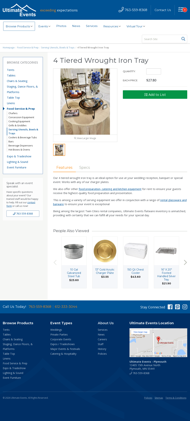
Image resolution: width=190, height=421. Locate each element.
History (102, 349)
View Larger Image (85, 138)
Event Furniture (16, 167)
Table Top (13, 97)
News (76, 26)
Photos (61, 26)
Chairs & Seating (17, 81)
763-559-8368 (23, 213)
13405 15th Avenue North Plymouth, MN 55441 (147, 365)
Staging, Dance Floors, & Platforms (22, 89)
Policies (102, 354)
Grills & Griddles (17, 125)
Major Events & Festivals (65, 349)
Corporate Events (60, 339)
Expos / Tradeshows (62, 344)
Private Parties (59, 335)
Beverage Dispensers (20, 145)
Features (64, 168)
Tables (11, 75)
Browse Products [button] (19, 26)
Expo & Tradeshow (19, 156)
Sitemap (159, 398)
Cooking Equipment (19, 121)
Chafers (13, 113)
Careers (102, 339)
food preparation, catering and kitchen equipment (110, 189)
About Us (106, 323)
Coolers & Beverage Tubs (22, 137)
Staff (100, 344)
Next (185, 263)
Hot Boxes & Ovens (19, 149)
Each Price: (130, 80)
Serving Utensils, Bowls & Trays (57, 47)
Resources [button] (112, 26)
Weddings (56, 330)
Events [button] (44, 26)
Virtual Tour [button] (136, 26)
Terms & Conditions (175, 398)
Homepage (9, 47)
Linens (11, 103)
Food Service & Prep (27, 47)
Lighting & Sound (17, 162)
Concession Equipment (21, 117)
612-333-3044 (66, 307)
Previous (55, 263)
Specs (84, 168)
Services (91, 26)
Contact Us (163, 10)
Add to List (155, 94)
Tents (10, 70)
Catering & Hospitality (63, 354)
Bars (11, 141)
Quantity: (129, 71)
